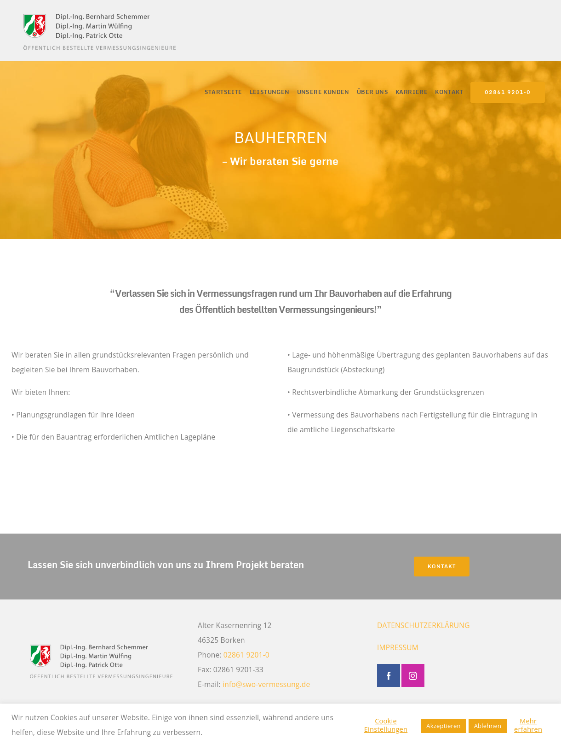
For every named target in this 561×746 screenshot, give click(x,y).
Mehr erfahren (528, 725)
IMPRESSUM (397, 647)
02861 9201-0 (508, 92)
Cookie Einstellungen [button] (385, 725)
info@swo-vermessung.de (266, 684)
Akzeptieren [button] (443, 726)
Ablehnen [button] (488, 726)
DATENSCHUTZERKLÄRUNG (423, 625)
